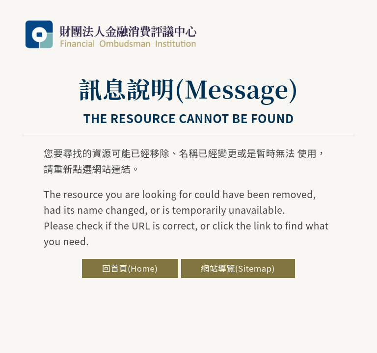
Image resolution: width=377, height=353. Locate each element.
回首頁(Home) (130, 268)
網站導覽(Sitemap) (238, 268)
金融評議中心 (110, 34)
